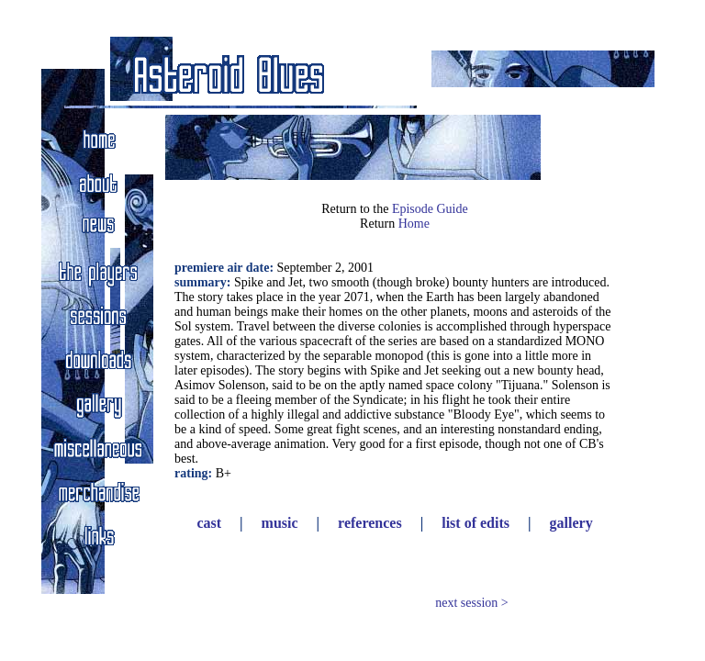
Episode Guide (430, 209)
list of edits (475, 523)
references (370, 523)
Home (414, 223)
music (280, 523)
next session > (471, 603)
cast (208, 523)
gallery (571, 523)
